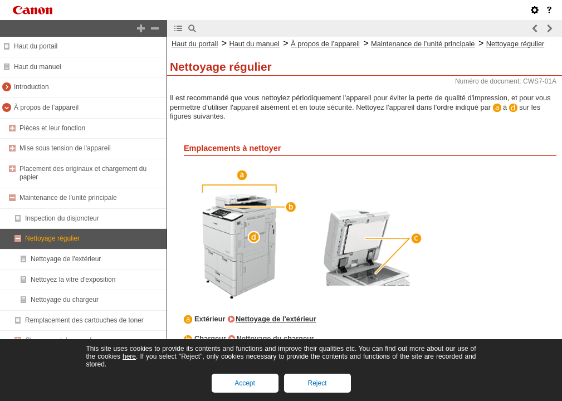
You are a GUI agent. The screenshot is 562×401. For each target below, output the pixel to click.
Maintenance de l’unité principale (68, 198)
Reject (316, 383)
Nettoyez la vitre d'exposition (73, 279)
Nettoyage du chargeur (65, 300)
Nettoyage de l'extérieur (66, 259)
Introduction (31, 87)
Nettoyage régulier (52, 238)
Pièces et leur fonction (52, 128)
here (129, 356)
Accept (244, 383)
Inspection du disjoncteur (62, 218)
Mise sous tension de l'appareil (65, 148)
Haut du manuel (37, 67)
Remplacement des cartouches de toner (84, 320)
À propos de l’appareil (46, 107)
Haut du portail (35, 46)
